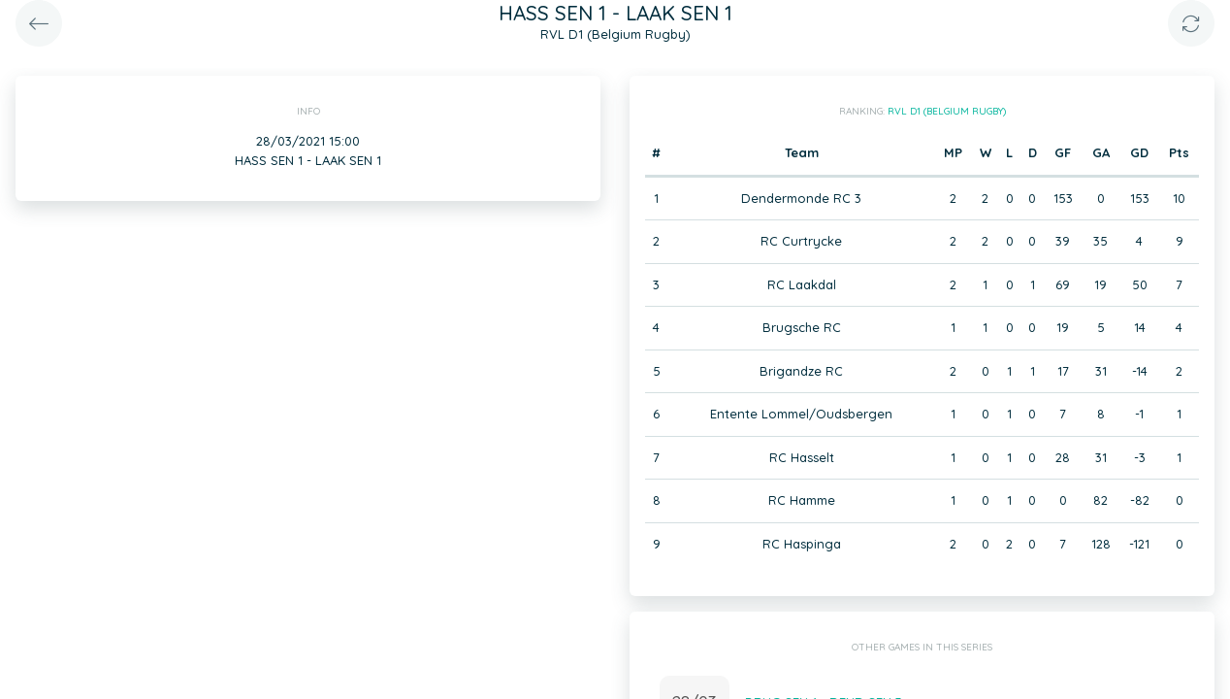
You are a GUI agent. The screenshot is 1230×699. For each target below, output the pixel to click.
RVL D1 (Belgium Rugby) (947, 111)
